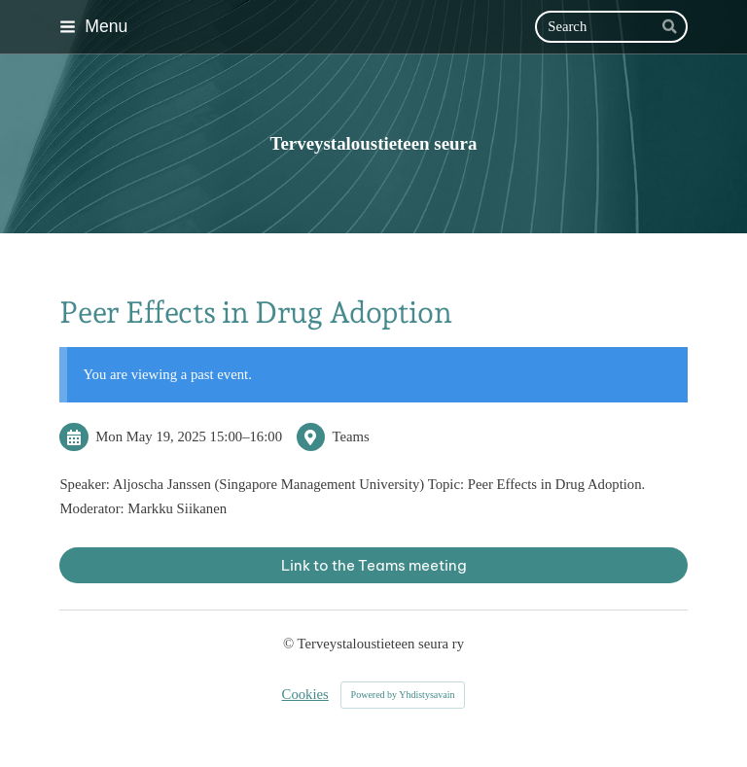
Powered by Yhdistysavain (403, 694)
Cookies (305, 694)
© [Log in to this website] (290, 643)
